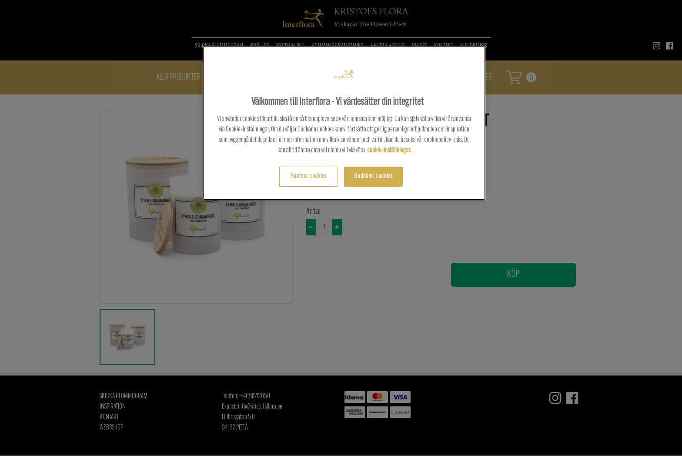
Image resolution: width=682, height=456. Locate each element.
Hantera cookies (309, 176)
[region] (344, 123)
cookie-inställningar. (389, 150)
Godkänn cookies (373, 176)
